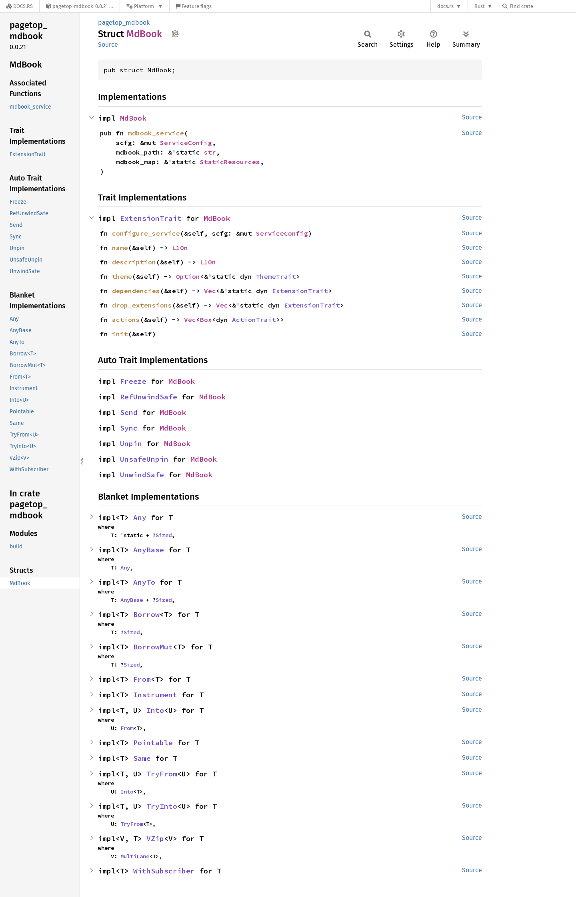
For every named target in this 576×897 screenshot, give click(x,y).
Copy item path (175, 33)
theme (122, 276)
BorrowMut (153, 646)
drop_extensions (142, 305)
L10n (180, 248)
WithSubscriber (164, 870)
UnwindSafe (142, 474)
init (120, 334)
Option (188, 276)
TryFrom (161, 773)
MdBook (133, 118)
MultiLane (134, 856)
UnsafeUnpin (144, 459)
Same (142, 758)
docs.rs (445, 6)
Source (108, 44)
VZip (155, 838)
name (120, 248)
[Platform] (144, 6)
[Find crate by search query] (542, 6)
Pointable (153, 742)
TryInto (161, 806)
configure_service (146, 233)
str (210, 152)
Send (129, 412)
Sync (129, 428)
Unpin (131, 443)
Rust (479, 6)
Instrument (155, 694)
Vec (210, 291)
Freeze (133, 381)
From (142, 679)
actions (126, 319)
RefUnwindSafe (148, 396)
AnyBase (148, 549)
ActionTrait (254, 319)
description (134, 262)
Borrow (146, 614)
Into (155, 710)
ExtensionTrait (151, 218)
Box (206, 319)
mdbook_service (156, 133)
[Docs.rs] (19, 6)
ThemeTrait (276, 276)
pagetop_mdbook (124, 22)
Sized (164, 535)
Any (139, 517)
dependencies (136, 291)
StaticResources (230, 162)
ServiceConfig (186, 143)
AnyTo (144, 582)
